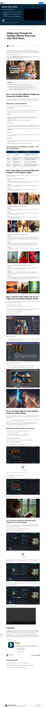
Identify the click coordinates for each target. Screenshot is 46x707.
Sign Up (38, 705)
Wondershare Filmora (35, 57)
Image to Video (12, 524)
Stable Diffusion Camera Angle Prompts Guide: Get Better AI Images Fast (20, 665)
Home (8, 29)
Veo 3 (21, 524)
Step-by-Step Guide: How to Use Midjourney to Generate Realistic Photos (21, 87)
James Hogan (12, 45)
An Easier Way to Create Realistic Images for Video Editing (19, 89)
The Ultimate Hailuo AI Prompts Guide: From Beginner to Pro (17, 662)
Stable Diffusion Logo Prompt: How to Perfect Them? (16, 667)
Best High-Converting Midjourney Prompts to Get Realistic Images (20, 86)
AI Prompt (11, 29)
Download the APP (20, 649)
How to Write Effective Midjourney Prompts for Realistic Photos (20, 84)
